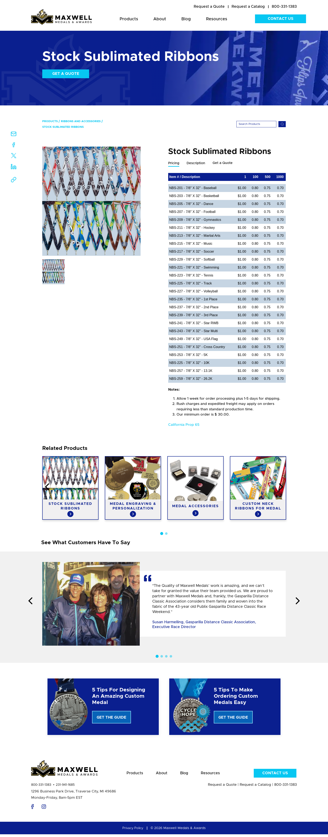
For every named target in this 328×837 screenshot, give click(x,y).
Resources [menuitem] (216, 19)
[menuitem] (209, 7)
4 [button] (171, 656)
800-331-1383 (41, 787)
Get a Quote (65, 74)
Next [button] (313, 487)
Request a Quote (222, 787)
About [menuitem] (159, 19)
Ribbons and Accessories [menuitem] (81, 121)
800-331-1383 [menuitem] (284, 7)
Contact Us (280, 19)
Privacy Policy (133, 830)
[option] (91, 201)
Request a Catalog (255, 787)
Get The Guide (111, 718)
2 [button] (166, 533)
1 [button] (161, 533)
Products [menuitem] (129, 19)
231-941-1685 (65, 787)
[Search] (256, 124)
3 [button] (166, 656)
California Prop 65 (183, 425)
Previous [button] (14, 487)
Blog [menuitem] (186, 19)
